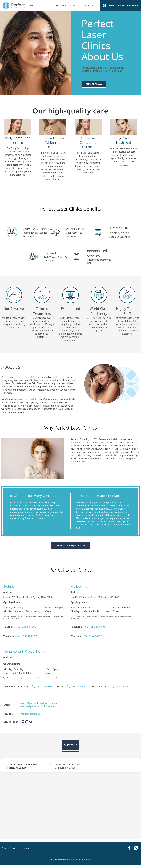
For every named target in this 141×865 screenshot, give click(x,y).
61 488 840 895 (29, 636)
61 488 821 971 (97, 636)
